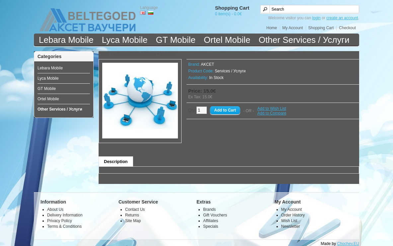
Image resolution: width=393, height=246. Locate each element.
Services (167, 53)
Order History (293, 215)
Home (272, 28)
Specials (210, 226)
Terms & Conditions (64, 226)
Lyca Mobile (125, 40)
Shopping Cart (321, 28)
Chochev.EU (348, 243)
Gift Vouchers (215, 215)
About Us (55, 209)
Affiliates (210, 220)
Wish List (289, 220)
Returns (132, 215)
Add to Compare (271, 113)
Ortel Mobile (227, 40)
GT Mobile (176, 40)
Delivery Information (65, 215)
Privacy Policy (59, 220)
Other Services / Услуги (304, 40)
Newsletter (290, 226)
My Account (292, 28)
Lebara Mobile (66, 40)
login (316, 18)
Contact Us (135, 209)
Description (116, 161)
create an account (342, 18)
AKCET (207, 64)
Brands (209, 209)
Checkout (347, 28)
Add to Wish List (271, 108)
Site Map (133, 220)
